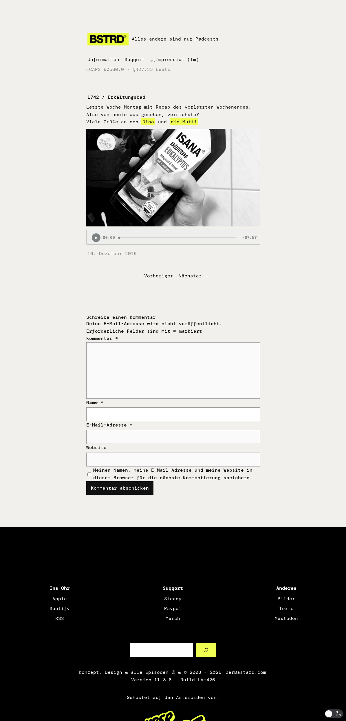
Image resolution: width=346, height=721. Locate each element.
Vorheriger (158, 276)
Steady (173, 599)
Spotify (60, 608)
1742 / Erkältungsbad (116, 97)
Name (95, 402)
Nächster (190, 276)
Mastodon (286, 618)
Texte (286, 608)
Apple (59, 599)
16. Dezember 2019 (112, 253)
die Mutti (184, 122)
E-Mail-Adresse (109, 425)
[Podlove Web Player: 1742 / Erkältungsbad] (173, 237)
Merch (173, 618)
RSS (59, 618)
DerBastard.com (245, 672)
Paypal (173, 608)
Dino (148, 122)
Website (96, 447)
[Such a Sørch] (206, 650)
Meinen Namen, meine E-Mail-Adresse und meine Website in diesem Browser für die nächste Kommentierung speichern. (172, 474)
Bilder (286, 599)
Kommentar (102, 338)
